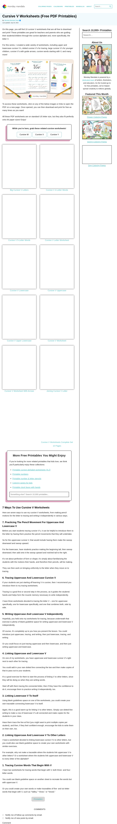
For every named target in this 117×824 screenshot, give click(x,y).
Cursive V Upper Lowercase (19, 341)
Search (66, 494)
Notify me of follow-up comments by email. (23, 815)
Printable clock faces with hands (26, 487)
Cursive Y (54, 134)
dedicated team (88, 80)
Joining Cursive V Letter (57, 391)
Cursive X (39, 134)
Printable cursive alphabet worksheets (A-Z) (31, 470)
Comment (6, 823)
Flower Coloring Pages (97, 117)
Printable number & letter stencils (26, 478)
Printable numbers (20, 474)
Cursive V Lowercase (19, 290)
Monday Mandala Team (13, 20)
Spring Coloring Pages (97, 142)
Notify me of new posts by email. (19, 818)
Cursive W (24, 134)
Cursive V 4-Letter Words (57, 190)
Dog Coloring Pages (97, 165)
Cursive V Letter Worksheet (57, 240)
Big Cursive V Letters (19, 190)
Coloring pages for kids (22, 483)
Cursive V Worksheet (57, 341)
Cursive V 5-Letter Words (19, 240)
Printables (38, 799)
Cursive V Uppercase (57, 290)
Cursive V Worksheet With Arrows (19, 391)
